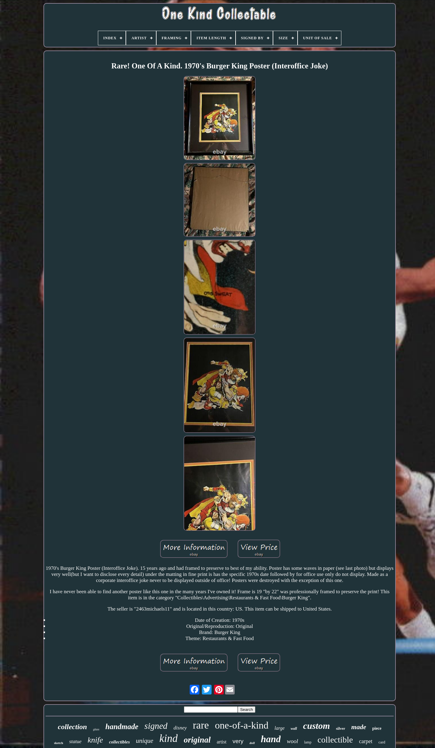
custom (316, 726)
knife (95, 740)
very (238, 741)
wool (292, 741)
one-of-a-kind (241, 725)
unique (144, 740)
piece (376, 728)
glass (96, 729)
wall (294, 728)
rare (201, 725)
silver (340, 728)
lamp (307, 742)
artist (221, 741)
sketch (58, 743)
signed (155, 726)
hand (271, 739)
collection (72, 727)
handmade (121, 726)
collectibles (119, 741)
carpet (365, 741)
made (358, 727)
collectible (335, 739)
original (197, 739)
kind (168, 738)
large (279, 728)
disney (180, 728)
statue (75, 741)
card (381, 742)
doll (252, 743)
